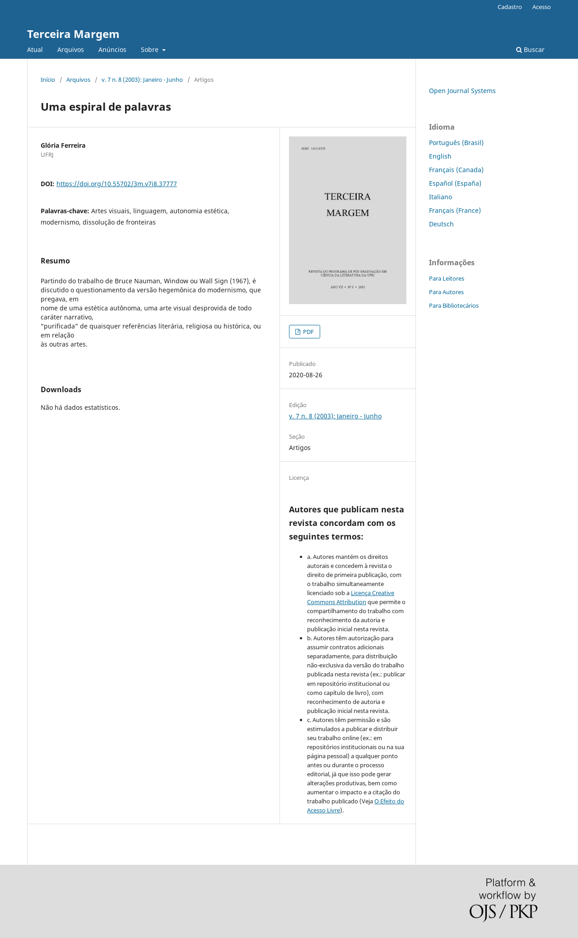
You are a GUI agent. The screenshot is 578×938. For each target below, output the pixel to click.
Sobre (150, 49)
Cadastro (510, 7)
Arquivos (70, 49)
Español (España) (455, 183)
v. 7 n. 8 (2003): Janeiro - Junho (142, 79)
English (440, 156)
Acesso (541, 7)
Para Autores (446, 292)
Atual (35, 49)
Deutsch (441, 224)
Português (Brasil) (456, 142)
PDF (308, 332)
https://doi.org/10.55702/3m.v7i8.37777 (116, 183)
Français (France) (455, 210)
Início (48, 79)
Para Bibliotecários (454, 305)
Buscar (530, 49)
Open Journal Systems (462, 90)
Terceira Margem (73, 33)
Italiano (440, 196)
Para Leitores (446, 278)
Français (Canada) (456, 169)
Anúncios (112, 49)
